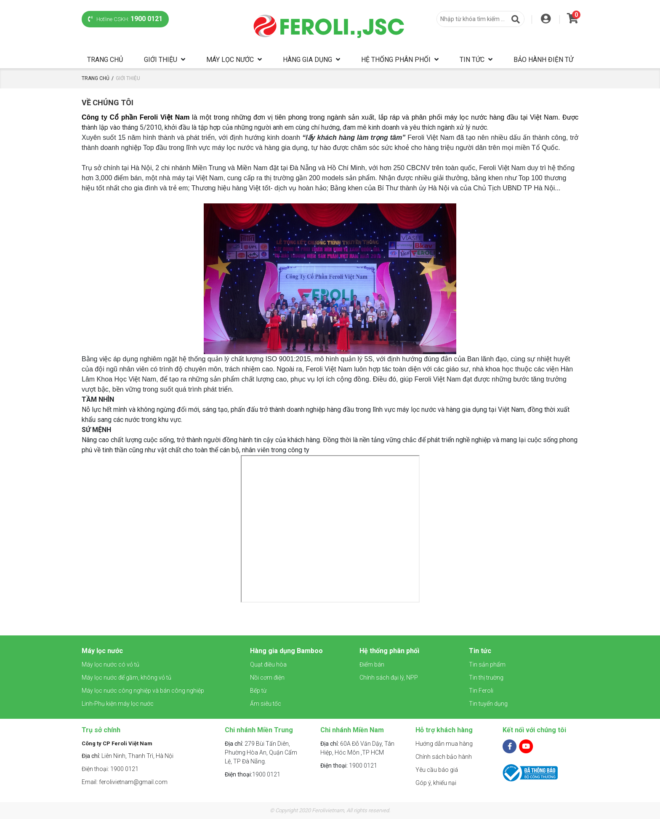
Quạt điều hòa (268, 664)
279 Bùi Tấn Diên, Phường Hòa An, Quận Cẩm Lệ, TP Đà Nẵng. (261, 752)
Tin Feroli (481, 690)
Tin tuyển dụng (488, 703)
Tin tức (472, 60)
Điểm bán (371, 664)
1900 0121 (252, 774)
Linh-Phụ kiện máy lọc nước (118, 703)
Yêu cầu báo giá (436, 769)
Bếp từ (258, 690)
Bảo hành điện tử (543, 60)
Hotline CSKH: (125, 19)
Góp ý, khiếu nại (435, 782)
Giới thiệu (160, 60)
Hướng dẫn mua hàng (444, 743)
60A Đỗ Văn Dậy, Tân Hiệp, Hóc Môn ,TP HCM (357, 748)
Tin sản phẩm (487, 664)
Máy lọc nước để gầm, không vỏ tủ (126, 677)
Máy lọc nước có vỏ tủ (110, 664)
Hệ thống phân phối (396, 60)
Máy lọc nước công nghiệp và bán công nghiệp (143, 690)
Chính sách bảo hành (443, 756)
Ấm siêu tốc (265, 703)
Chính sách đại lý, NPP (388, 677)
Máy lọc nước (230, 60)
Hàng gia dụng (307, 60)
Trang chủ (105, 60)
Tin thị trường (486, 677)
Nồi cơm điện (267, 677)
